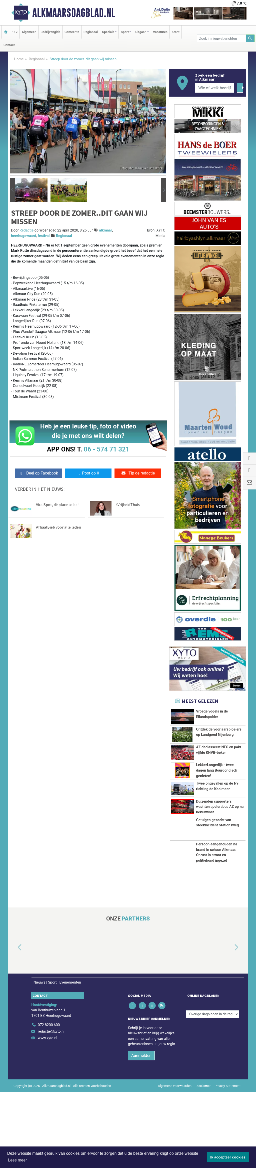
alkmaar (105, 230)
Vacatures (160, 32)
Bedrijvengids (50, 32)
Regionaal (91, 32)
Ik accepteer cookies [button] (228, 1157)
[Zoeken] (250, 38)
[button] (12, 190)
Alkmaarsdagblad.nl (73, 12)
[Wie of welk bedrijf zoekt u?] (214, 88)
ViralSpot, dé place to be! (57, 504)
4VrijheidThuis (128, 504)
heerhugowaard (23, 236)
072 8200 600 (49, 1101)
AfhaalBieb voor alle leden (58, 527)
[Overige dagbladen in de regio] (212, 1090)
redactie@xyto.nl (51, 1107)
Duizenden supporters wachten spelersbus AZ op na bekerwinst (220, 860)
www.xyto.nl (47, 1113)
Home (19, 59)
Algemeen (29, 32)
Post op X (88, 473)
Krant (176, 32)
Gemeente (71, 32)
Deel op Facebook (38, 473)
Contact (9, 45)
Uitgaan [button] (140, 32)
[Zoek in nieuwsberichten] (221, 38)
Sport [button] (125, 32)
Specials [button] (108, 32)
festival (44, 236)
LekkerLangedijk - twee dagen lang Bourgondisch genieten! (216, 800)
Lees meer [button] (17, 1160)
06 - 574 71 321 (106, 449)
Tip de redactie (138, 473)
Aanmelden (141, 1131)
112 (15, 32)
